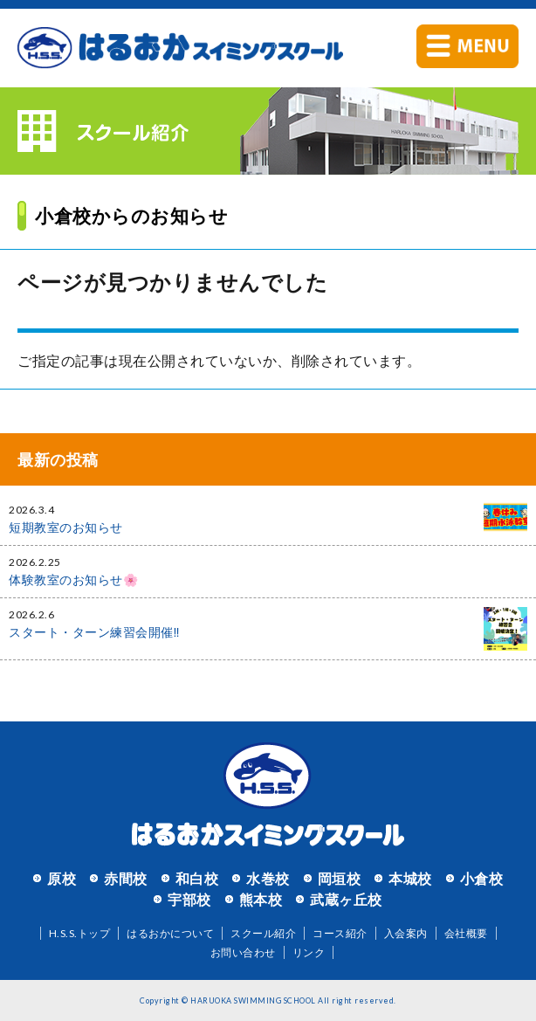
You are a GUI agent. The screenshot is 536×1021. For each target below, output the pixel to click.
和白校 (197, 878)
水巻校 (268, 878)
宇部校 (189, 899)
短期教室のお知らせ (66, 527)
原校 (61, 878)
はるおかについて (170, 933)
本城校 (410, 878)
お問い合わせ (243, 952)
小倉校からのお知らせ (131, 215)
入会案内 (406, 933)
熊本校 (261, 899)
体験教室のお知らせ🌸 (73, 579)
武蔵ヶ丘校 (346, 899)
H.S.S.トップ (80, 933)
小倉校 (482, 878)
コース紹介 (340, 933)
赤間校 (126, 878)
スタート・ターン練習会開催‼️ (94, 631)
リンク (309, 952)
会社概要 (466, 933)
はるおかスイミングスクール (180, 48)
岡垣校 (339, 878)
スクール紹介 (263, 933)
